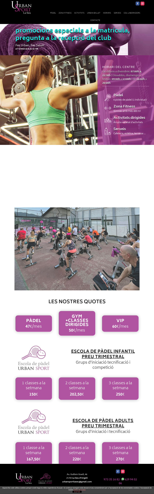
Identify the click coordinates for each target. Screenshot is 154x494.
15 (87, 285)
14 (85, 285)
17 (91, 285)
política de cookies (80, 490)
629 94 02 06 (128, 481)
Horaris (107, 13)
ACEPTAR (77, 492)
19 (95, 285)
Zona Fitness (65, 13)
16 (89, 285)
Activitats (79, 13)
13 (83, 285)
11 (79, 285)
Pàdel (53, 13)
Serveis (117, 13)
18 (93, 285)
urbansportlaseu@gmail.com (77, 482)
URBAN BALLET (93, 13)
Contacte (95, 20)
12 (81, 285)
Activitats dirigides (136, 118)
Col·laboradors (132, 13)
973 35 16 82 (112, 479)
